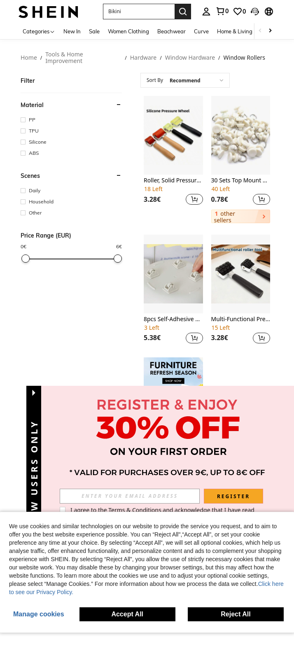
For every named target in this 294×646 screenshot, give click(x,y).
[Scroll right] (270, 31)
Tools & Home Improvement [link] (64, 58)
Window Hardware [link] (190, 57)
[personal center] (206, 11)
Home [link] (29, 57)
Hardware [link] (143, 57)
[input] (130, 496)
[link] (222, 11)
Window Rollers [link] (245, 57)
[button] (139, 11)
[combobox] (185, 80)
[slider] (25, 258)
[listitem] (173, 159)
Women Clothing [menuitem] (128, 31)
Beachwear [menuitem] (171, 31)
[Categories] (39, 31)
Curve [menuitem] (201, 31)
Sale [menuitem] (94, 31)
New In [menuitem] (72, 31)
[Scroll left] (260, 31)
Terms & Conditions (134, 510)
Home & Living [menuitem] (234, 31)
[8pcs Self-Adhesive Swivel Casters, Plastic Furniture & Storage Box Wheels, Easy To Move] (173, 274)
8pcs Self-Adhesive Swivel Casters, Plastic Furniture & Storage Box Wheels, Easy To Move (173, 319)
